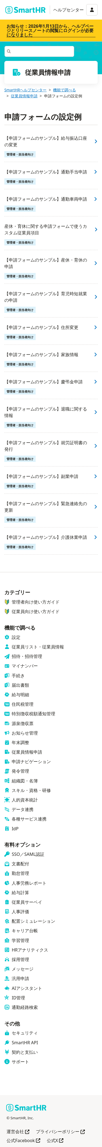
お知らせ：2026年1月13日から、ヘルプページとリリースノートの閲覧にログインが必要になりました (50, 30)
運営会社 (18, 1131)
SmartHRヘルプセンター (25, 89)
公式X (55, 1140)
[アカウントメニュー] (92, 9)
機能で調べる (64, 89)
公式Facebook (23, 1140)
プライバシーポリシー (60, 1131)
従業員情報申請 (24, 95)
